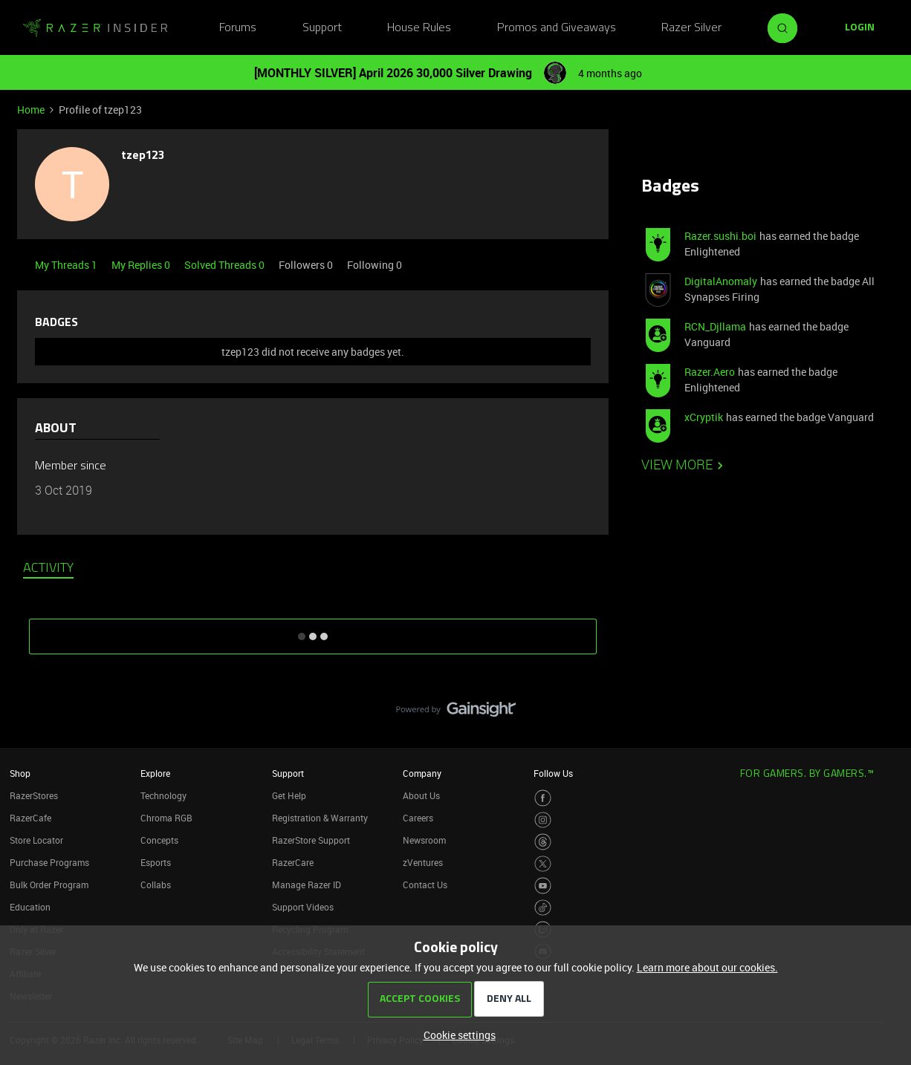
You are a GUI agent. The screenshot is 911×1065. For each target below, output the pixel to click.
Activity (48, 569)
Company (422, 773)
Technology (163, 795)
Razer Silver (691, 28)
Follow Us (553, 773)
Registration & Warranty (320, 818)
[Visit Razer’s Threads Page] (543, 842)
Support (322, 28)
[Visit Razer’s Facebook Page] (543, 798)
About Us (421, 795)
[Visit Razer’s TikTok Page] (543, 908)
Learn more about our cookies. (707, 967)
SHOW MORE (312, 631)
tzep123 (142, 156)
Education (30, 907)
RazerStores (34, 795)
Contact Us (425, 884)
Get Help (289, 795)
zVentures (423, 862)
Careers (418, 818)
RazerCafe (30, 818)
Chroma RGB (166, 818)
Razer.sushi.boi (720, 236)
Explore (155, 773)
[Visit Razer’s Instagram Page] (543, 820)
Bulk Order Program (49, 884)
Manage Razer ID (306, 884)
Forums (237, 28)
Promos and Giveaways (556, 28)
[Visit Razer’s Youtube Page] (543, 885)
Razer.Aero (709, 372)
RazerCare (293, 862)
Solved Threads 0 (225, 265)
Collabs (155, 884)
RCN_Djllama (715, 326)
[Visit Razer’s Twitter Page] (543, 864)
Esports (155, 862)
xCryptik (703, 417)
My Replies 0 (141, 265)
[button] (859, 28)
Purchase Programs (49, 862)
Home (31, 109)
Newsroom (424, 840)
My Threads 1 (67, 265)
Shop (20, 773)
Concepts (159, 840)
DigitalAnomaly (720, 281)
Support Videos (303, 907)
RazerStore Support (311, 840)
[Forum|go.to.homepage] (95, 28)
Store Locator (36, 840)
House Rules (419, 28)
